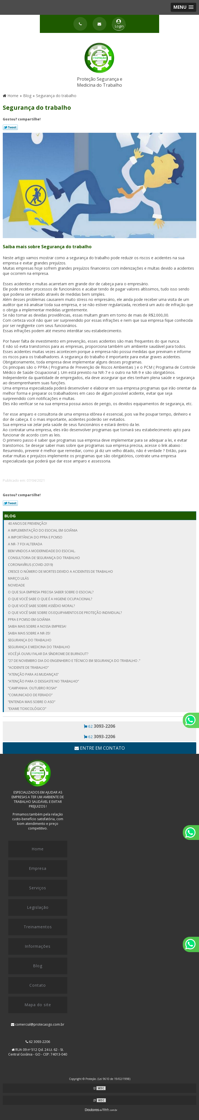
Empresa (37, 868)
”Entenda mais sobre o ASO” (31, 701)
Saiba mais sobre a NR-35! (29, 633)
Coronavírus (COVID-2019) (30, 564)
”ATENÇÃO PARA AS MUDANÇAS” (33, 674)
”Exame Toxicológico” (27, 708)
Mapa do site (37, 1004)
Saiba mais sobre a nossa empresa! (37, 626)
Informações (38, 946)
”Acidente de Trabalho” (28, 667)
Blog (10, 515)
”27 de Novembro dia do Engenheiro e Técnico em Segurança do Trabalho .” (74, 660)
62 (99, 726)
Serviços (37, 887)
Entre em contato (99, 748)
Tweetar (10, 127)
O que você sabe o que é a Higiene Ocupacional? (50, 599)
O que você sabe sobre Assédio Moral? (41, 605)
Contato (37, 985)
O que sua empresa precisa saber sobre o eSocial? (50, 592)
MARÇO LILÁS (18, 578)
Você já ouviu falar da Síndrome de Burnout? (48, 653)
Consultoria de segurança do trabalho (44, 557)
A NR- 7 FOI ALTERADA (25, 544)
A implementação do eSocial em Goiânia (43, 530)
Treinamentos (38, 926)
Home (38, 848)
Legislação (38, 907)
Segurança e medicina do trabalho (39, 647)
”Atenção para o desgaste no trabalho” (43, 681)
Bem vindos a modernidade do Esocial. (42, 551)
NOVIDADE (16, 585)
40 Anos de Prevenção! (27, 523)
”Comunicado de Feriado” (30, 695)
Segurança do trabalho (29, 640)
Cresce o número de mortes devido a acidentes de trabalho (60, 571)
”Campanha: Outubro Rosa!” (32, 688)
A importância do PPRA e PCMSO (35, 537)
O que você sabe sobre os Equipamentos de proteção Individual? (65, 612)
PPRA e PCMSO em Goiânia (29, 619)
